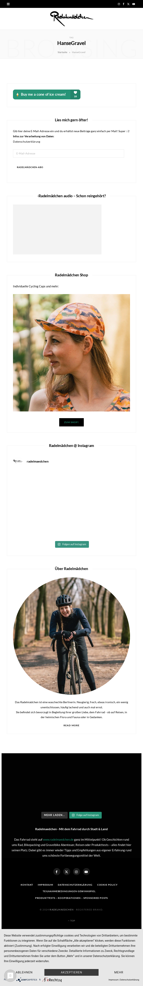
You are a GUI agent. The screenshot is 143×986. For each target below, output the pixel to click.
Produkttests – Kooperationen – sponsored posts (71, 897)
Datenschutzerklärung (26, 141)
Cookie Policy (107, 884)
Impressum (45, 884)
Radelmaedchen (62, 909)
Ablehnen (24, 972)
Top (71, 920)
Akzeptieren (71, 972)
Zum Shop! (71, 422)
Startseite (62, 52)
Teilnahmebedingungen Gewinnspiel (69, 891)
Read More (71, 725)
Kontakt (27, 884)
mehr (118, 972)
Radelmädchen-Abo (30, 167)
